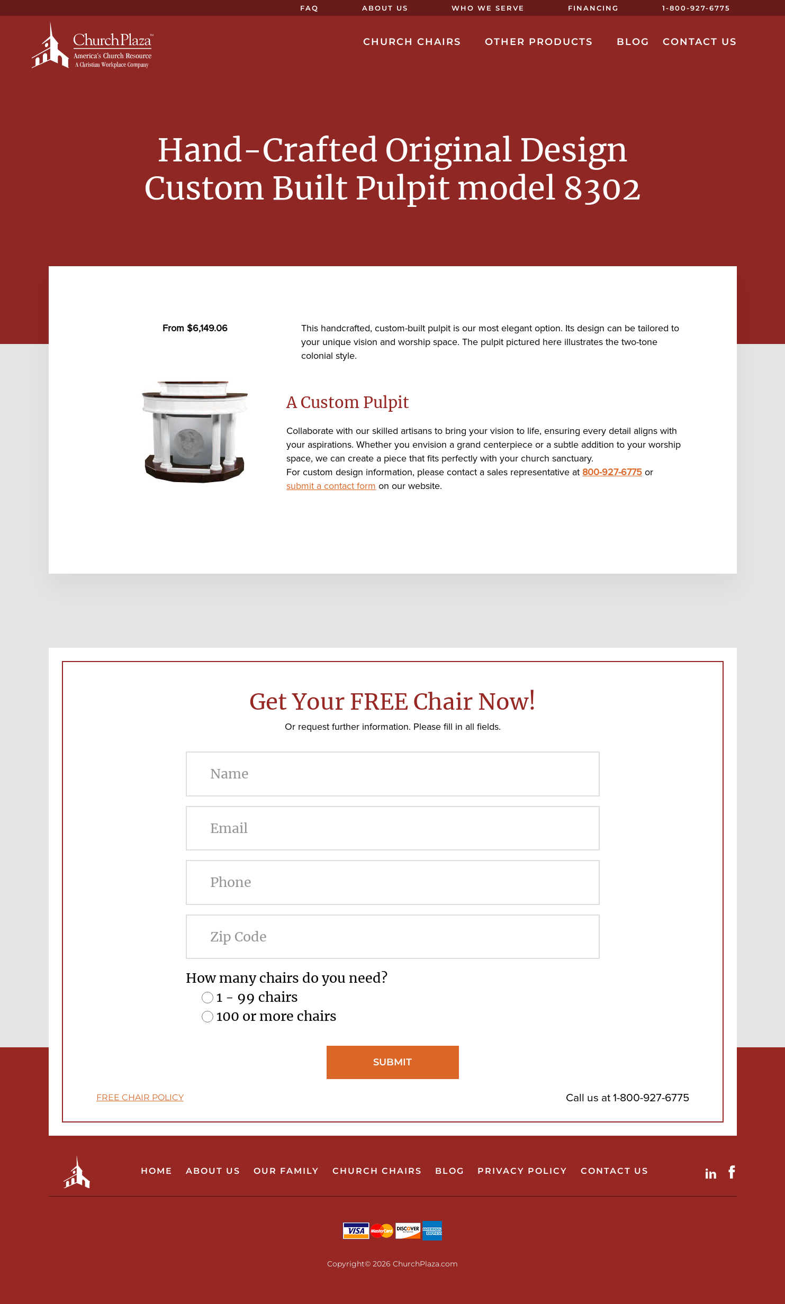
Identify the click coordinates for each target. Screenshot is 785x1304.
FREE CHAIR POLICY (140, 1097)
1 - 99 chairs (257, 997)
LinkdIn (713, 1172)
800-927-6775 (612, 472)
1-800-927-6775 (651, 1097)
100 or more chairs (276, 1016)
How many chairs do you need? (286, 978)
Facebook (734, 1172)
